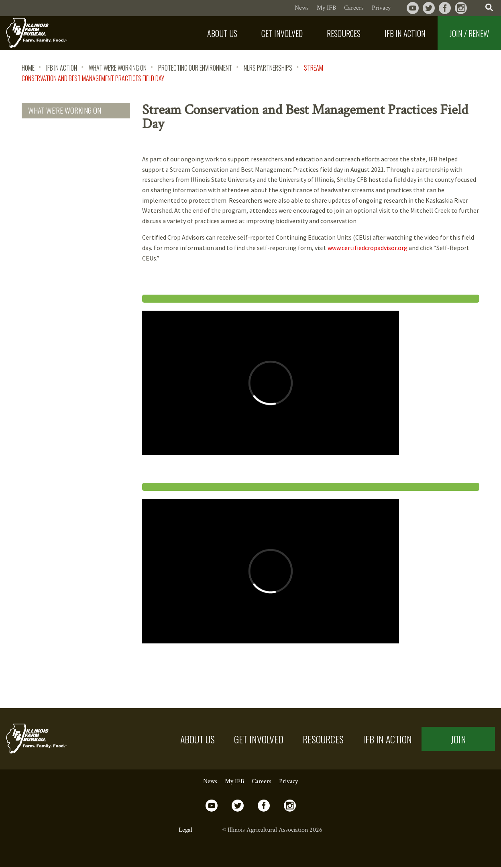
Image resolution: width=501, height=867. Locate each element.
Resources (323, 739)
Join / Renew (469, 33)
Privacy (381, 8)
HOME (28, 68)
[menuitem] (222, 33)
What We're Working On (118, 68)
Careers (354, 8)
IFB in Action (61, 68)
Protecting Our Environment (195, 68)
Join (458, 739)
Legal (185, 830)
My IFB (326, 8)
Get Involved (258, 739)
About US (197, 739)
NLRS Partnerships (268, 68)
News (302, 8)
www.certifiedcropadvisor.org (367, 248)
